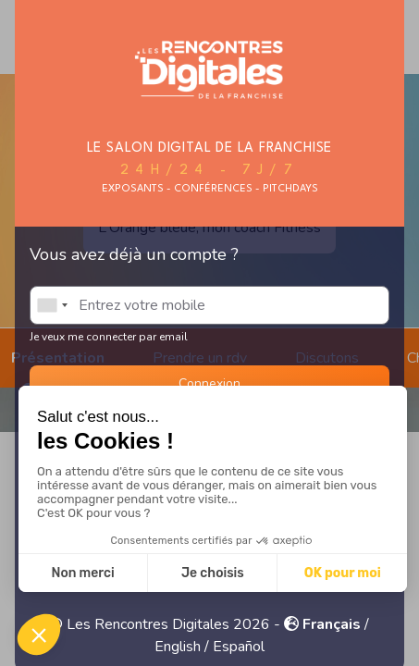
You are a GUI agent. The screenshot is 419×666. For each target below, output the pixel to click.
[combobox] (52, 305)
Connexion (209, 383)
